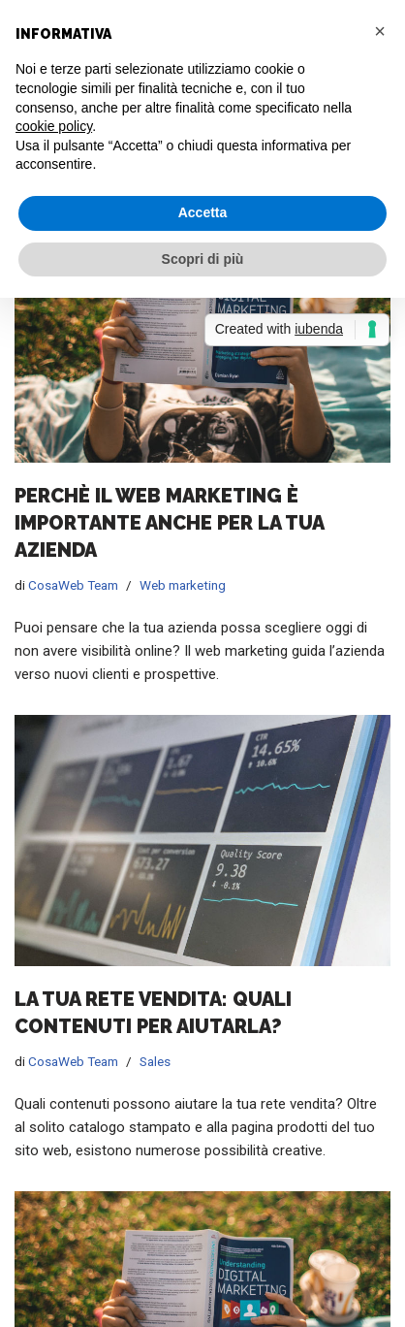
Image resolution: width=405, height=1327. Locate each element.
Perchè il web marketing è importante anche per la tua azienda (169, 523)
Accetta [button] (203, 212)
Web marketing (183, 585)
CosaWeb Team (73, 585)
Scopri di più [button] (203, 259)
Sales (155, 1061)
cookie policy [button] (54, 126)
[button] (379, 31)
